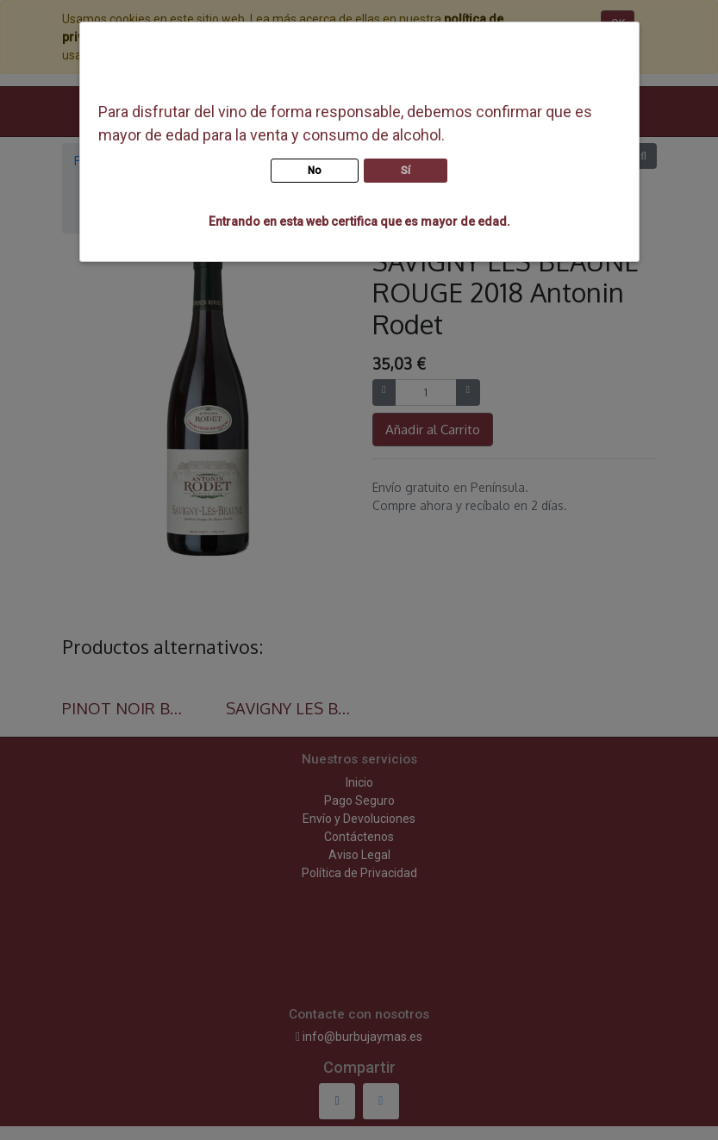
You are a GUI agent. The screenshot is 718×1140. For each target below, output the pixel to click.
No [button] (315, 171)
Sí (405, 171)
